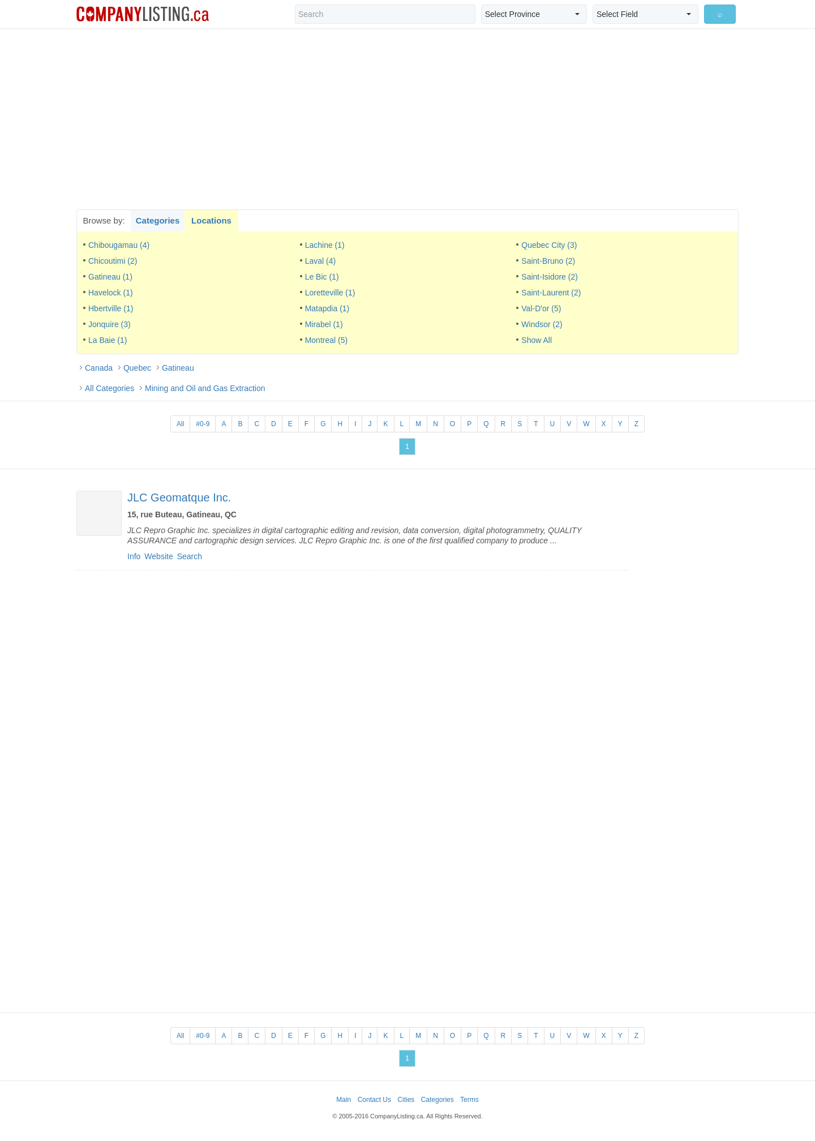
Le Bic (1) (322, 276)
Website (158, 556)
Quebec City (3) (549, 245)
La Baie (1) (107, 340)
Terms (469, 1100)
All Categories (109, 388)
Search (189, 556)
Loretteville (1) (330, 292)
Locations (211, 220)
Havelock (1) (110, 292)
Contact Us (374, 1100)
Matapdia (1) (327, 308)
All (180, 424)
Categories (158, 220)
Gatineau (178, 367)
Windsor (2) (541, 324)
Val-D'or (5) (541, 308)
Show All (536, 340)
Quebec (137, 367)
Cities (405, 1100)
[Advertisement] (407, 119)
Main (343, 1100)
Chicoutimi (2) (112, 260)
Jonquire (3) (109, 324)
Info (133, 556)
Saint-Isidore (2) (549, 276)
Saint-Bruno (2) (548, 260)
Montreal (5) (326, 340)
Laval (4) (320, 260)
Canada (99, 367)
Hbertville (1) (110, 308)
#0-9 (202, 424)
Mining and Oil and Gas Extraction (205, 388)
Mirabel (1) (324, 324)
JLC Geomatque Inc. (179, 497)
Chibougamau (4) (118, 245)
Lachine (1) (325, 245)
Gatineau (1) (110, 276)
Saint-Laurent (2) (551, 292)
